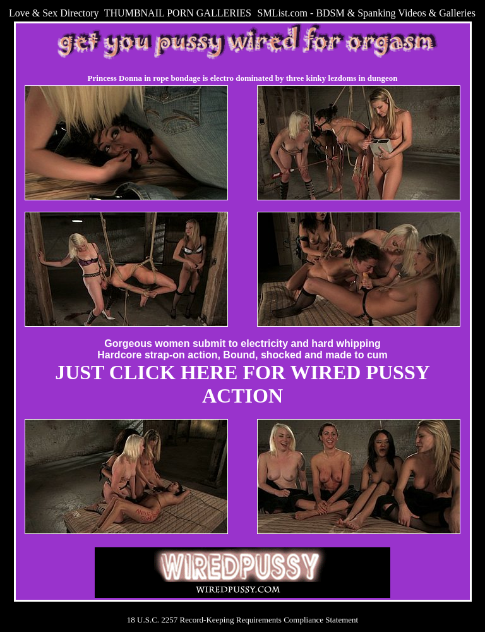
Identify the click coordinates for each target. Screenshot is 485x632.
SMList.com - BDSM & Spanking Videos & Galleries (366, 13)
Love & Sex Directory (54, 13)
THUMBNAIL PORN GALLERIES (177, 13)
